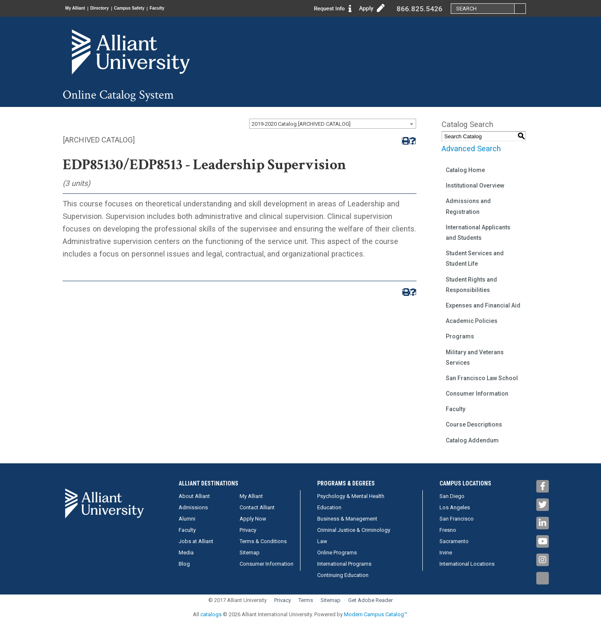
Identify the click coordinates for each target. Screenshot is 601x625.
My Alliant (80, 8)
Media (186, 552)
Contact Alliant (257, 507)
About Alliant (194, 496)
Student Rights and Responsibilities (471, 284)
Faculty (189, 8)
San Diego (452, 496)
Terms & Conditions (263, 541)
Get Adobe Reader (370, 600)
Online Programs (337, 552)
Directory (113, 8)
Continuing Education (343, 575)
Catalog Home (465, 170)
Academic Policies (471, 321)
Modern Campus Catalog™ (375, 614)
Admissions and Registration (468, 206)
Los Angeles (454, 507)
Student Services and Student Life (475, 258)
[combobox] (332, 124)
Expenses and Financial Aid (483, 305)
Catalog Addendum (472, 440)
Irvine (445, 552)
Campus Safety (152, 8)
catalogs (211, 614)
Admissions (193, 507)
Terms (305, 600)
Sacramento (454, 541)
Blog (184, 564)
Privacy (248, 530)
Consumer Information (477, 393)
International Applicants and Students (478, 232)
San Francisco (456, 519)
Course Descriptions (474, 424)
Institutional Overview (475, 185)
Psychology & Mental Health (350, 496)
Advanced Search (471, 148)
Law (322, 541)
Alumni (187, 519)
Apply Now (253, 519)
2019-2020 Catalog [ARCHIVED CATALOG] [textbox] (301, 124)
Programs (460, 336)
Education (329, 507)
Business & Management (347, 519)
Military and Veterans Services (475, 357)
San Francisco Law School (482, 378)
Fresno (447, 530)
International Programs (344, 564)
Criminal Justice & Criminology (353, 530)
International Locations (467, 564)
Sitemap (250, 552)
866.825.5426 (419, 9)
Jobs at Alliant (196, 541)
